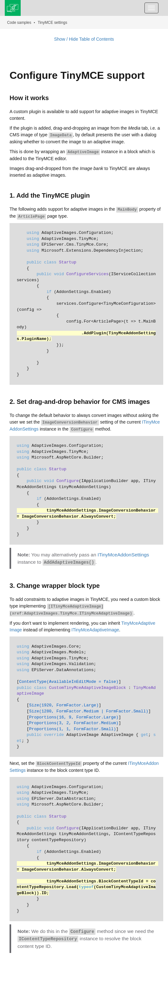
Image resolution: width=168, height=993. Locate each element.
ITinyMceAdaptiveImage (95, 629)
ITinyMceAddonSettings (123, 554)
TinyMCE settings (52, 22)
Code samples (19, 22)
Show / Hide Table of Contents (84, 39)
